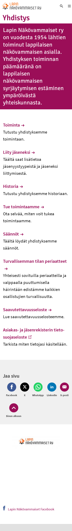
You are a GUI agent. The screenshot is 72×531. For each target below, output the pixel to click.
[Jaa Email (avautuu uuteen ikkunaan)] (63, 390)
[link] (27, 6)
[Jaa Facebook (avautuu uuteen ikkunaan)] (12, 390)
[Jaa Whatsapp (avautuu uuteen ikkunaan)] (38, 390)
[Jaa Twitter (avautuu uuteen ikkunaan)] (25, 390)
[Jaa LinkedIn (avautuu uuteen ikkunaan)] (51, 390)
